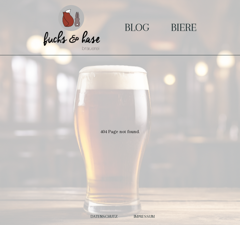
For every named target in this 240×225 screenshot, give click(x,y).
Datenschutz (105, 216)
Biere (184, 27)
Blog (137, 27)
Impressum (144, 216)
